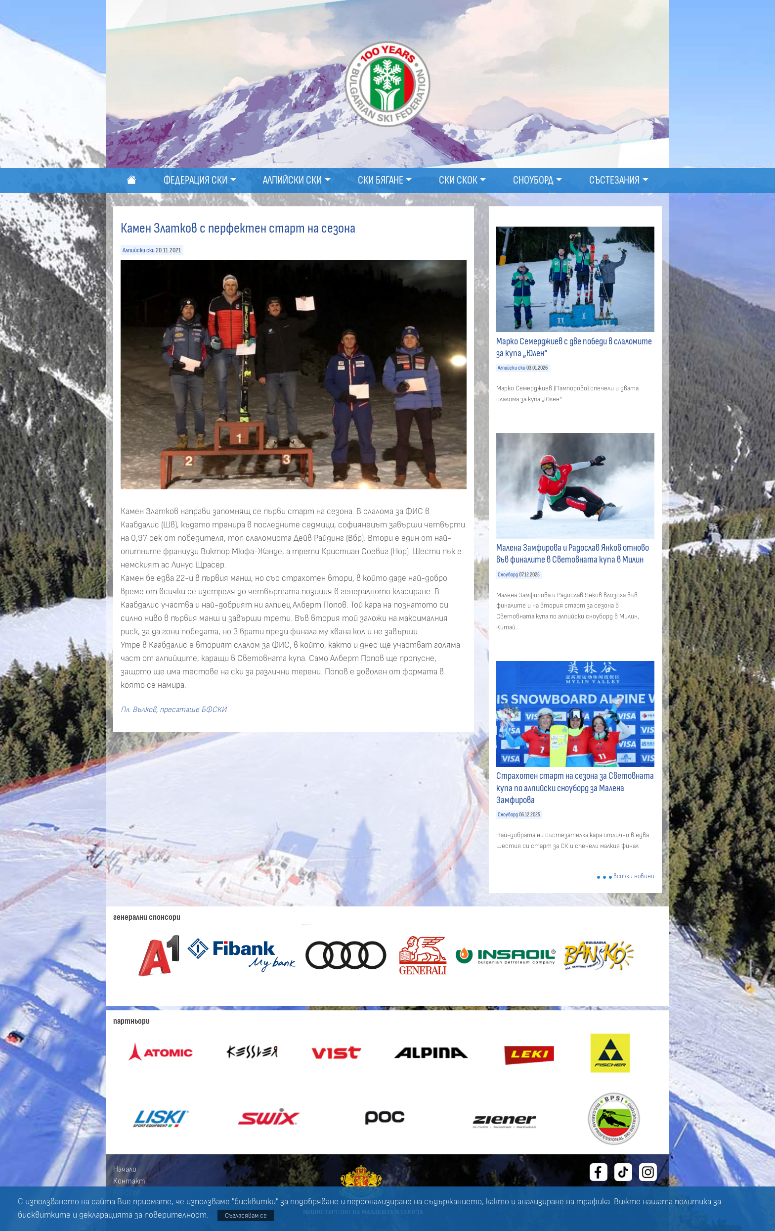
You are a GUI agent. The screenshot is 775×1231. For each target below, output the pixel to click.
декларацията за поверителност (143, 1215)
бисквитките (44, 1215)
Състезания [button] (614, 180)
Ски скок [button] (458, 180)
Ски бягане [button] (380, 180)
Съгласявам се (246, 1215)
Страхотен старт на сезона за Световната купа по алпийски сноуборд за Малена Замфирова (575, 788)
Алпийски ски (139, 250)
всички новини (633, 876)
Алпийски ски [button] (292, 180)
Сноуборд (508, 574)
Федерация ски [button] (195, 180)
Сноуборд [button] (533, 180)
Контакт (129, 1181)
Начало (124, 1169)
